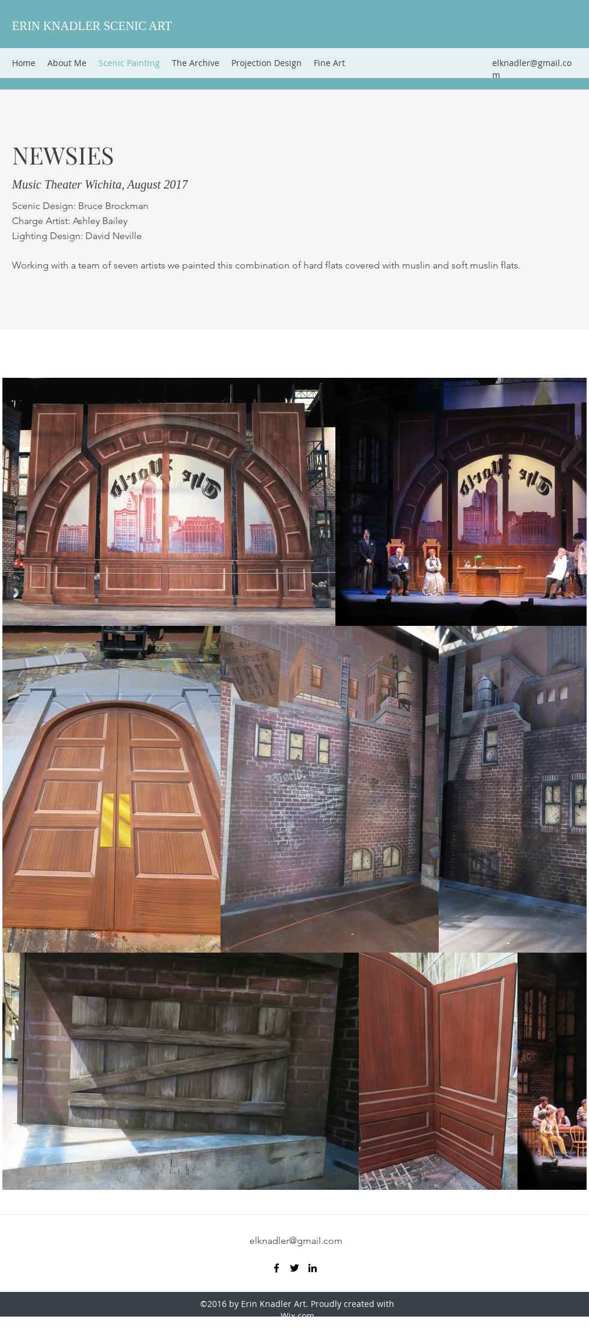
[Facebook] (276, 1268)
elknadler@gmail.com (296, 1240)
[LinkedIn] (313, 1268)
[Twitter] (294, 1268)
